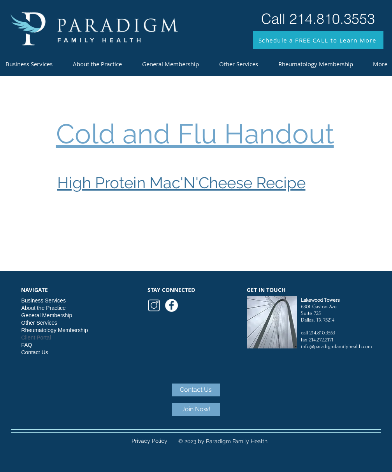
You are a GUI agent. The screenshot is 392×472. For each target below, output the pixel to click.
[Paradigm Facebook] (171, 305)
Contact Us (34, 352)
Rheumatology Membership (54, 330)
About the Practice (43, 308)
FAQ (26, 345)
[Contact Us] (196, 390)
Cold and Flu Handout (195, 134)
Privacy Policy (149, 441)
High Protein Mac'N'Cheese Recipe (181, 182)
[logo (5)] (154, 305)
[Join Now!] (196, 409)
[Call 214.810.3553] (318, 19)
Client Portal (36, 337)
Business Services (43, 300)
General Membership (46, 315)
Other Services (39, 323)
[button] (318, 40)
